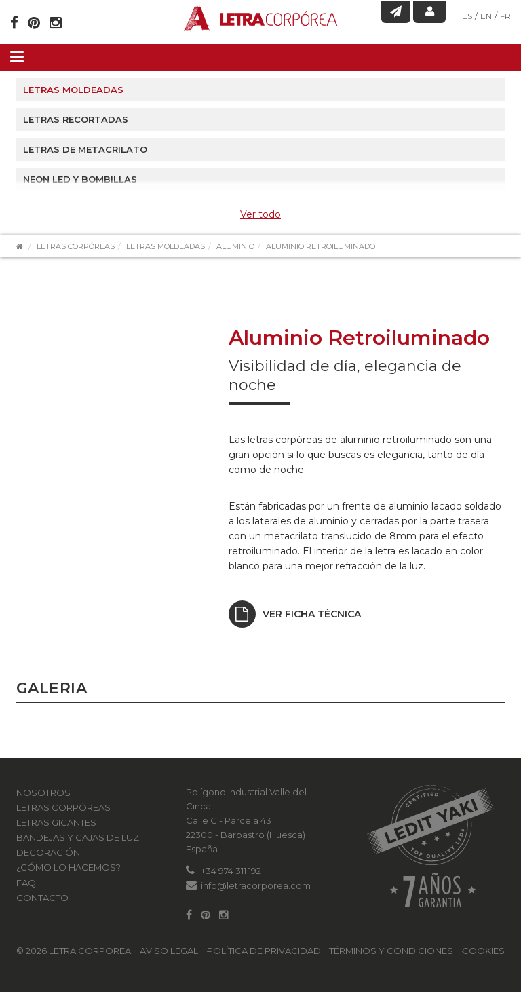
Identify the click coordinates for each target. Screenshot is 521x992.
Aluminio (235, 246)
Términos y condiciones (391, 950)
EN (486, 16)
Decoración (48, 852)
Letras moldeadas (73, 89)
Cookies (483, 950)
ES (467, 16)
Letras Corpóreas (76, 246)
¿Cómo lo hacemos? (68, 867)
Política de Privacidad (264, 950)
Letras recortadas (75, 119)
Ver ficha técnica (295, 614)
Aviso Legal (169, 950)
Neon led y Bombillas (80, 179)
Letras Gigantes (56, 822)
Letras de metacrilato (85, 149)
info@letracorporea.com (256, 885)
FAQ (26, 882)
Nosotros (43, 792)
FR (505, 16)
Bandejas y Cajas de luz (77, 837)
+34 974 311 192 (231, 870)
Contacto (42, 897)
